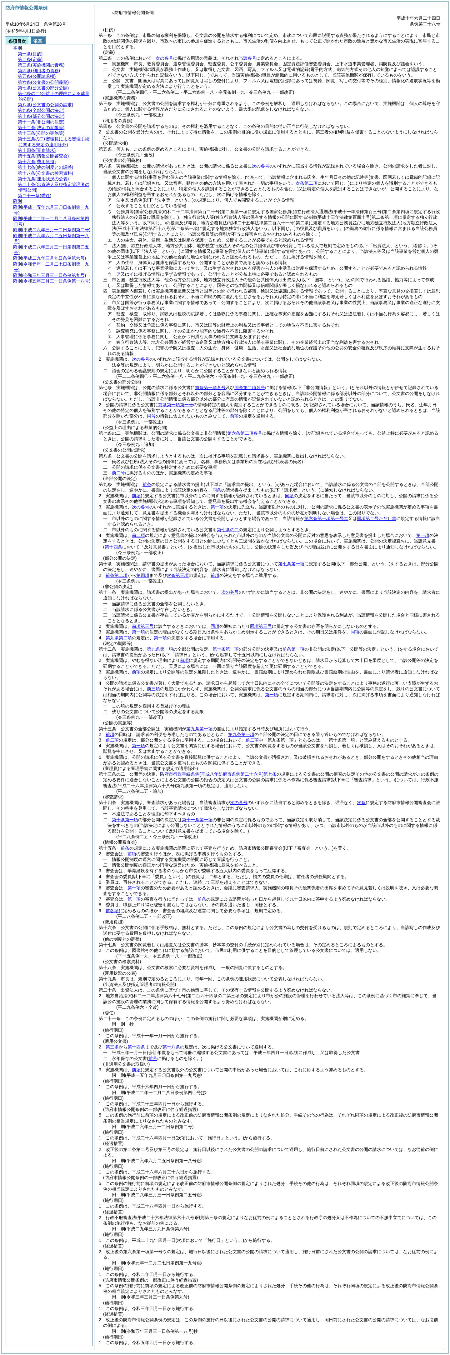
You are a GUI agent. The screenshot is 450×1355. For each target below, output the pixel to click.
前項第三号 (143, 626)
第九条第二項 (119, 637)
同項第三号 (261, 626)
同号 (151, 415)
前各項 (112, 910)
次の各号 (164, 58)
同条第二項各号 (249, 387)
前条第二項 (117, 575)
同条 (216, 490)
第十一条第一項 (197, 819)
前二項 (138, 535)
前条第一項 (293, 649)
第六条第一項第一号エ (326, 518)
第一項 (217, 506)
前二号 (118, 472)
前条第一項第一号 (175, 404)
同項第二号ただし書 (376, 518)
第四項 (142, 575)
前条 (146, 484)
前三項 (153, 688)
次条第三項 (178, 575)
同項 (289, 495)
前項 (234, 415)
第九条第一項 (160, 649)
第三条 (112, 1046)
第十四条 (136, 1046)
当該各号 (247, 58)
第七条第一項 (291, 563)
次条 (361, 802)
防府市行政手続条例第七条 (218, 774)
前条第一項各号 (210, 387)
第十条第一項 (225, 649)
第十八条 (171, 1046)
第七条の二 (228, 529)
